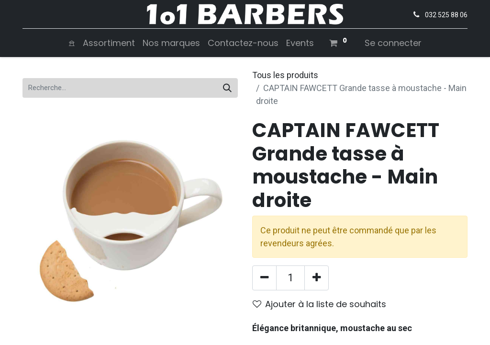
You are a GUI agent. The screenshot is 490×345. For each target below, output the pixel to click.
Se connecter (393, 43)
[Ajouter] (316, 277)
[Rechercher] (227, 88)
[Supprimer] (264, 277)
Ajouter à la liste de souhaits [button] (319, 304)
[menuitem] (72, 43)
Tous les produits (285, 75)
